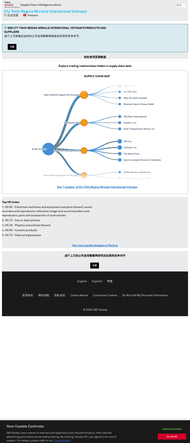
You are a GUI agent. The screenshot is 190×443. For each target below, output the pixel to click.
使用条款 (27, 295)
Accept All (172, 439)
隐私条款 (59, 295)
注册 (12, 47)
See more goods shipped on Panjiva (95, 245)
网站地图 (43, 295)
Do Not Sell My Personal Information (145, 295)
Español (97, 281)
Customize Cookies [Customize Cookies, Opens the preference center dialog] (172, 432)
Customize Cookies (105, 295)
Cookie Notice (79, 295)
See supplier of (97, 187)
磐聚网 (12, 4)
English (82, 281)
